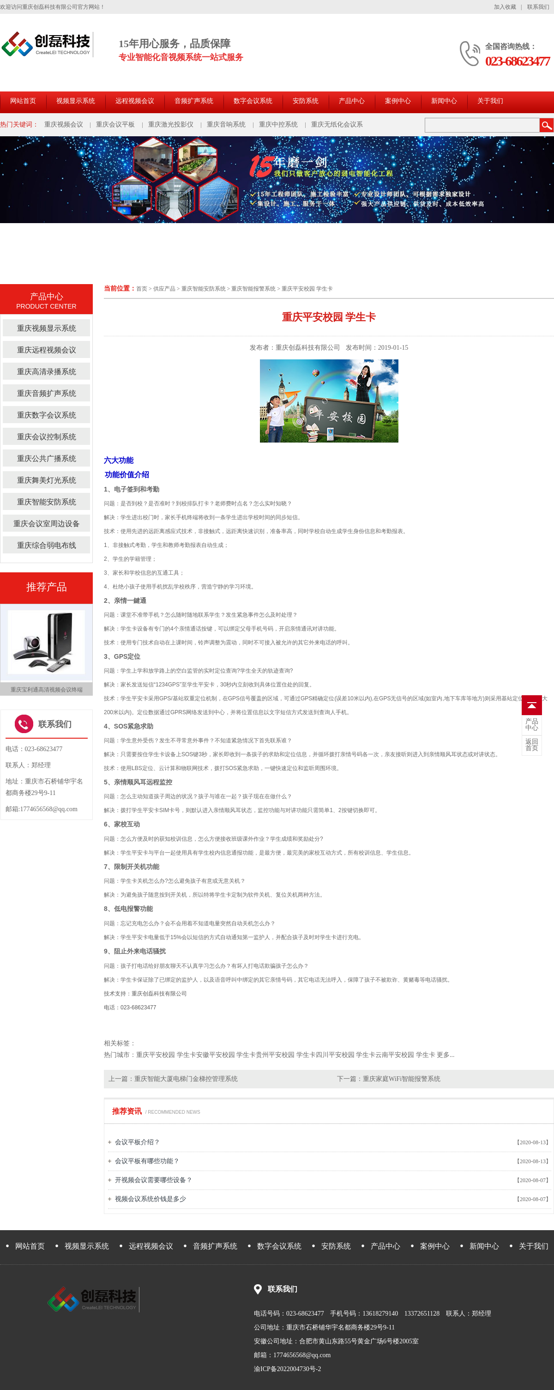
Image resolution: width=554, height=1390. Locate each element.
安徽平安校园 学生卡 (226, 1054)
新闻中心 (444, 100)
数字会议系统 (253, 100)
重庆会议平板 (115, 124)
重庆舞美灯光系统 (46, 480)
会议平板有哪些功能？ (147, 1161)
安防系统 (306, 100)
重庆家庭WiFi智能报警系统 (401, 1078)
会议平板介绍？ (137, 1142)
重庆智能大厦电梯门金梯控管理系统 (186, 1078)
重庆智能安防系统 (203, 288)
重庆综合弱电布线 (46, 545)
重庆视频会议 (63, 124)
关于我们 (490, 100)
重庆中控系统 (278, 124)
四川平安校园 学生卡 (346, 1054)
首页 (141, 288)
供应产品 (164, 288)
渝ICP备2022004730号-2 (287, 1369)
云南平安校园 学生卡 (405, 1054)
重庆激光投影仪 (170, 124)
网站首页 (23, 100)
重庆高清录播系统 (46, 372)
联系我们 (538, 7)
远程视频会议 (134, 100)
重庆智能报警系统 (253, 288)
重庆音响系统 (226, 124)
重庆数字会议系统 (46, 415)
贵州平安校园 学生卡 (286, 1054)
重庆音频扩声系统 (46, 393)
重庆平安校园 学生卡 (307, 288)
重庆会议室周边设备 (46, 524)
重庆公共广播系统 (46, 458)
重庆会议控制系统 (46, 437)
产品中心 (352, 100)
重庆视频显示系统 (46, 328)
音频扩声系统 (194, 100)
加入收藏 (505, 7)
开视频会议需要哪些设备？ (154, 1180)
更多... (446, 1054)
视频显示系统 (75, 100)
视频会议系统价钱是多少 (150, 1199)
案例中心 (398, 100)
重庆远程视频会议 (46, 350)
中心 (532, 724)
